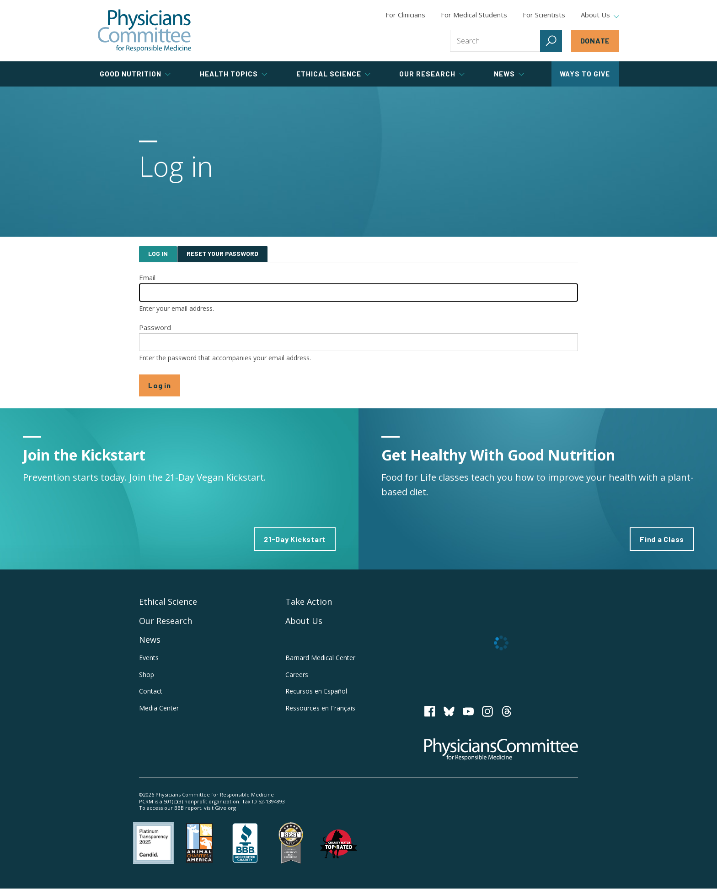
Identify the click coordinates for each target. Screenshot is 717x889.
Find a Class (662, 539)
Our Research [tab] (432, 74)
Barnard (320, 657)
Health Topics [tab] (233, 74)
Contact (150, 691)
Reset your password (222, 253)
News (150, 639)
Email (147, 277)
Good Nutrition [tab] (135, 74)
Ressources (320, 708)
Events (149, 657)
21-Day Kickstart (295, 539)
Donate (595, 40)
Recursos (316, 691)
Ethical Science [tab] (333, 74)
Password (155, 327)
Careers (296, 674)
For (474, 14)
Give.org (225, 807)
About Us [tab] (600, 15)
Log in (158, 253)
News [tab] (509, 74)
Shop (146, 674)
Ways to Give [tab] (585, 74)
